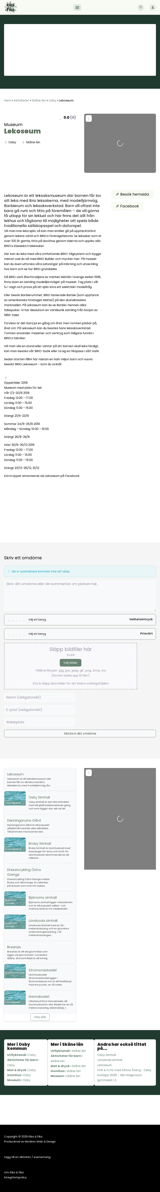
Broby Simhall (40, 843)
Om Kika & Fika (14, 1172)
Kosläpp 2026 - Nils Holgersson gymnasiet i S (119, 1077)
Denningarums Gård (24, 820)
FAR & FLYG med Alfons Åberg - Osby (124, 1070)
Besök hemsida (132, 194)
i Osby (21, 1055)
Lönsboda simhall (43, 920)
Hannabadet (39, 996)
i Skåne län (68, 1051)
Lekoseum (22, 131)
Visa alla (40, 1017)
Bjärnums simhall (43, 897)
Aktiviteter (21, 100)
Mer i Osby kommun (18, 1046)
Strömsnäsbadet (43, 970)
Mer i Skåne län (67, 1044)
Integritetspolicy (15, 1177)
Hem (7, 100)
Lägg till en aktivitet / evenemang (27, 1157)
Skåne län (39, 100)
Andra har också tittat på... (121, 1046)
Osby (52, 100)
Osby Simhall (39, 797)
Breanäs (14, 947)
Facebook (127, 206)
